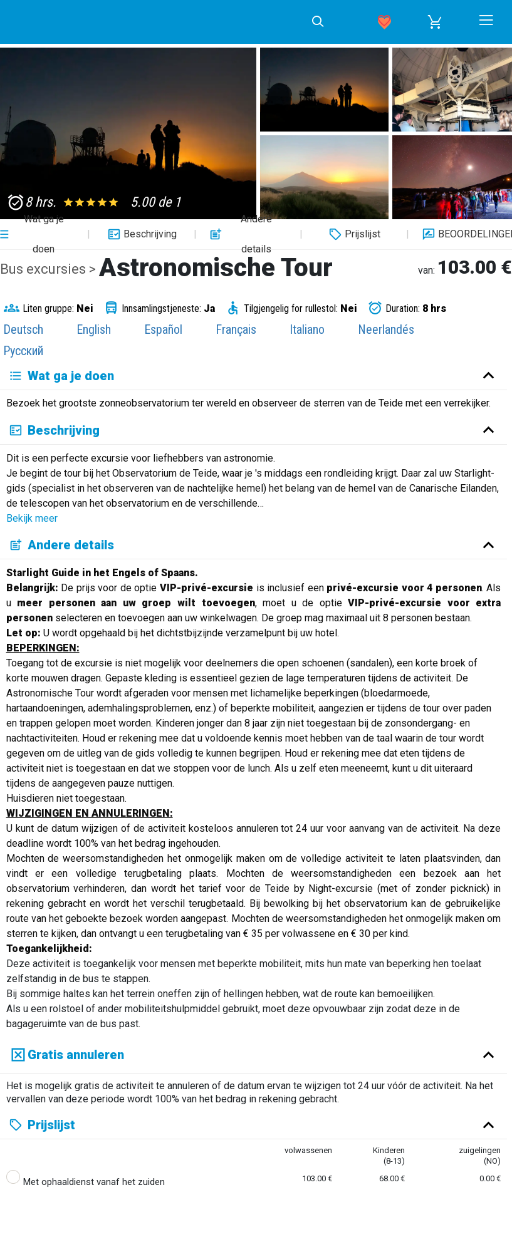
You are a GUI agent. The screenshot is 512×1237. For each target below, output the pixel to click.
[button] (435, 22)
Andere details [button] (239, 234)
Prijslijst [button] (353, 234)
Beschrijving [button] (141, 234)
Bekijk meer (32, 518)
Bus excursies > (49, 269)
